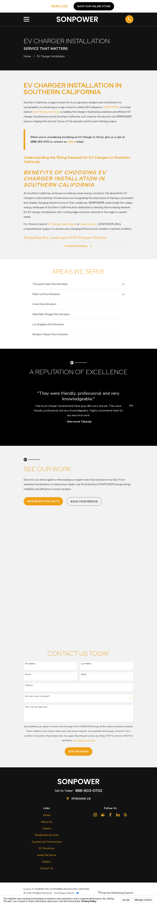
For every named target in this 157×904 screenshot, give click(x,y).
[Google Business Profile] (103, 815)
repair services (88, 224)
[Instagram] (95, 815)
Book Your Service (84, 502)
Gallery (46, 862)
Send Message (78, 752)
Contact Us (46, 869)
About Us (46, 822)
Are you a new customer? (37, 696)
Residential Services (46, 835)
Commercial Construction (47, 842)
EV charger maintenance (62, 224)
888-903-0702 (88, 791)
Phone (28, 675)
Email (83, 675)
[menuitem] (76, 285)
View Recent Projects (43, 501)
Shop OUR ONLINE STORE (94, 6)
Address (29, 686)
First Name (30, 664)
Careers (46, 829)
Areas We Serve (46, 855)
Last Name (86, 664)
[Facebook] (110, 815)
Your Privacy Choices (66, 893)
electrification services (46, 112)
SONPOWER (111, 107)
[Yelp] (125, 815)
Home (46, 815)
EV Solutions (46, 849)
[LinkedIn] (118, 815)
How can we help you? (36, 707)
